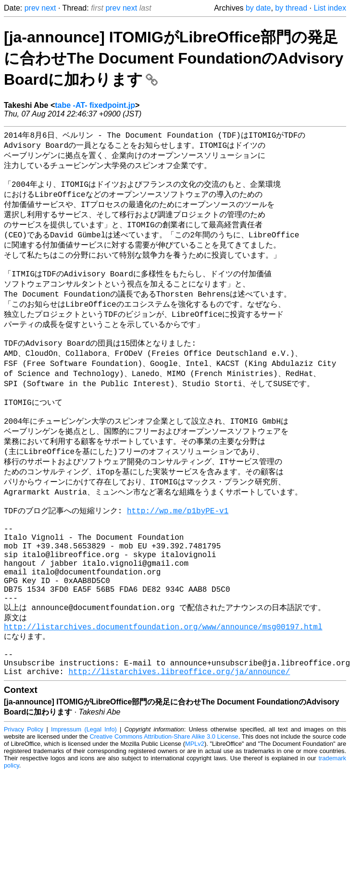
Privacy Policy (23, 804)
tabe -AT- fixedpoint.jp (95, 105)
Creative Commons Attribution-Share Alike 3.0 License (163, 811)
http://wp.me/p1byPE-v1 (177, 553)
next (48, 8)
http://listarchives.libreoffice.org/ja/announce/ (179, 746)
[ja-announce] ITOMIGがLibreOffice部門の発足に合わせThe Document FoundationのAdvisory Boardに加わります (173, 58)
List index (329, 8)
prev (32, 8)
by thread (291, 8)
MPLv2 (194, 818)
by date (258, 8)
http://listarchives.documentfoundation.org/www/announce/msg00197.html (163, 693)
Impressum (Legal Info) (84, 804)
